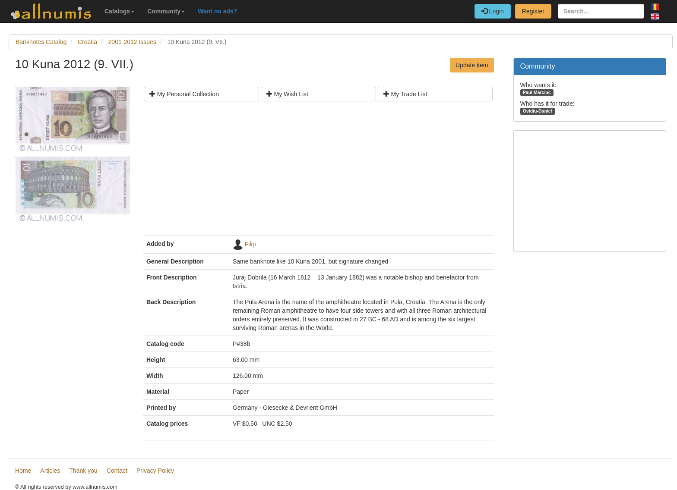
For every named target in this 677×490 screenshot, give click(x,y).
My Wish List (287, 94)
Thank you (83, 470)
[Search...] (601, 11)
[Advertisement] (318, 171)
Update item (472, 65)
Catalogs (119, 11)
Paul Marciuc (537, 92)
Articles (50, 470)
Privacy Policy (155, 470)
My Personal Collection (184, 94)
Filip (250, 244)
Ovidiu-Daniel (537, 110)
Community (166, 11)
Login (492, 11)
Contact (117, 470)
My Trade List (405, 94)
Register (533, 11)
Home (23, 470)
